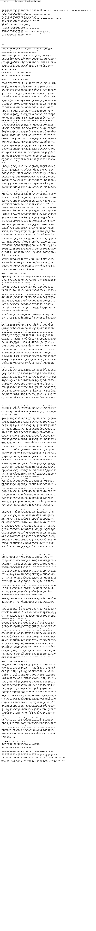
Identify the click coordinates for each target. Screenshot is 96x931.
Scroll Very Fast (8, 1)
